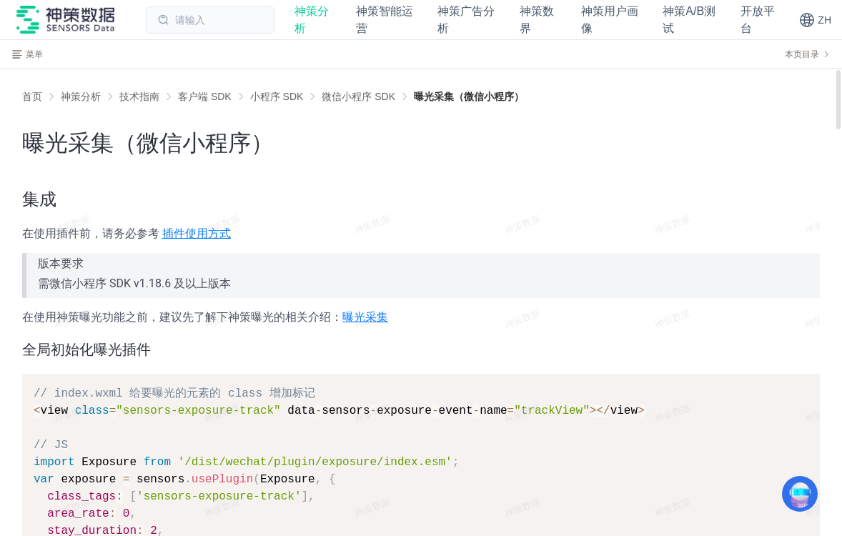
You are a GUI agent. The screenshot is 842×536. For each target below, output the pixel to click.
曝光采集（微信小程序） (469, 96)
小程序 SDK (277, 96)
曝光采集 (365, 317)
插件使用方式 (196, 233)
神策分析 (81, 96)
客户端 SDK (205, 96)
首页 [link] (32, 96)
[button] (815, 20)
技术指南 (139, 96)
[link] (81, 96)
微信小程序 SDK (358, 96)
